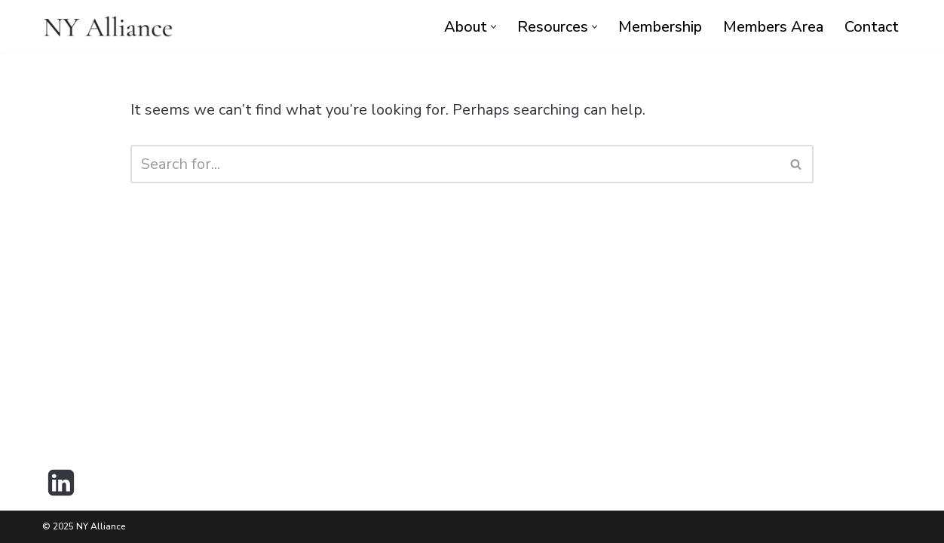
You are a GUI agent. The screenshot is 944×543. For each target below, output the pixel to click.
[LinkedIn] (61, 483)
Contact (871, 27)
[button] (493, 26)
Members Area (773, 27)
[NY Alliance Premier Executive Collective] (108, 26)
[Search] (455, 164)
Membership (660, 27)
